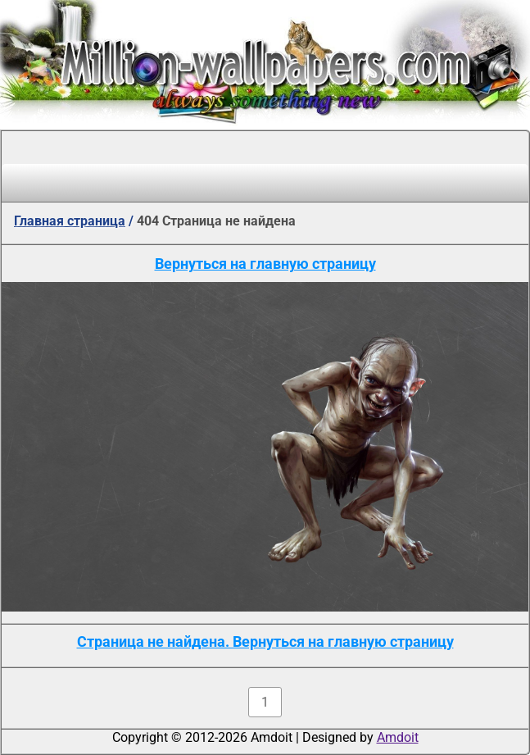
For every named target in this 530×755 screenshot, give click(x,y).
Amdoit (398, 737)
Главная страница (69, 221)
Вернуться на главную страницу (265, 263)
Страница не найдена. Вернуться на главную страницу (265, 641)
